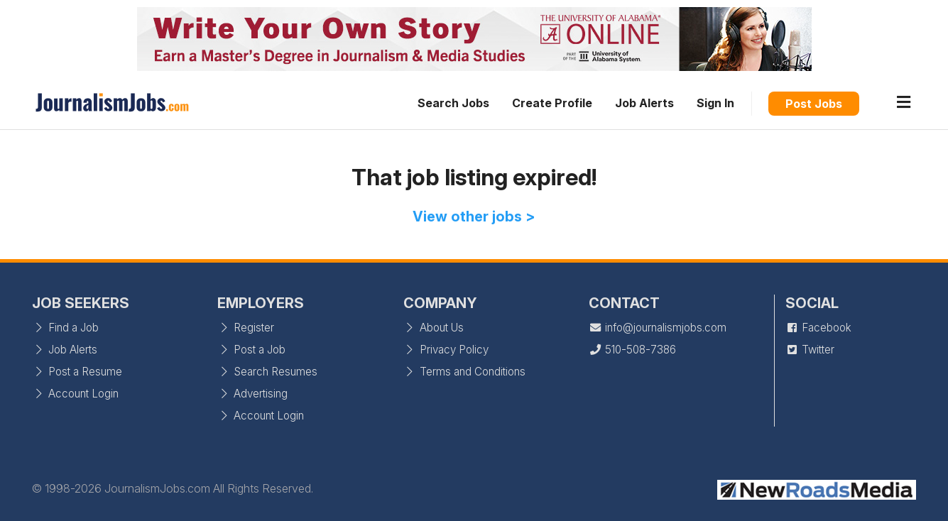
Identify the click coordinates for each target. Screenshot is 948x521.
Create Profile (552, 103)
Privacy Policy (446, 349)
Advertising (252, 393)
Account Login (75, 393)
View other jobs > (474, 216)
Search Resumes (267, 371)
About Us (433, 327)
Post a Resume (77, 371)
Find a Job (65, 327)
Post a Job (251, 349)
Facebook (818, 327)
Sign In (715, 103)
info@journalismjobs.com (657, 327)
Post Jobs (813, 104)
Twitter (809, 349)
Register (245, 327)
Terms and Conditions (464, 371)
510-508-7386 (632, 349)
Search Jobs (453, 103)
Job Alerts (644, 103)
